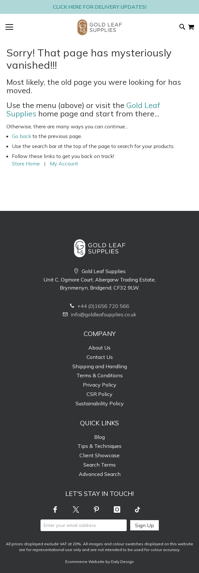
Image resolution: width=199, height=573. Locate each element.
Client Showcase (99, 455)
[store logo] (99, 27)
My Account (64, 163)
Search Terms (99, 464)
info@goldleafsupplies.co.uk (99, 314)
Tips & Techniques (99, 446)
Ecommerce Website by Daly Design (99, 561)
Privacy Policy (99, 384)
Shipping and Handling (99, 366)
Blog (99, 437)
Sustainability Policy (100, 403)
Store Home (26, 163)
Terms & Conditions (100, 375)
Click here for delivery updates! (100, 7)
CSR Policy (99, 394)
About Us (99, 347)
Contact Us (99, 357)
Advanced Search (100, 474)
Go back (21, 136)
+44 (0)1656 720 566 (99, 306)
